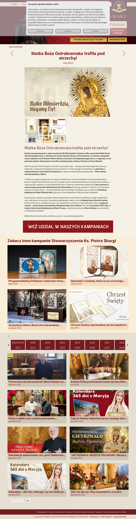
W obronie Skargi (80, 512)
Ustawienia (68, 31)
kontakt (123, 512)
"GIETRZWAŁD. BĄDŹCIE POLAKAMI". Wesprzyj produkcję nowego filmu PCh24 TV (99, 456)
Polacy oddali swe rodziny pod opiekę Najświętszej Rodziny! (32, 420)
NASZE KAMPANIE (16, 47)
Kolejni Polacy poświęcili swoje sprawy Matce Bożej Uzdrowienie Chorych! (99, 383)
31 (28, 501)
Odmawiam (40, 31)
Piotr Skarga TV (106, 517)
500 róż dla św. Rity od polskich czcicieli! (96, 491)
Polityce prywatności (94, 12)
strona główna (42, 512)
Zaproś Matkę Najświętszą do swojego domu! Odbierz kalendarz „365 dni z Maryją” (99, 420)
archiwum (90, 512)
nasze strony (59, 512)
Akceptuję (95, 31)
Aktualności (94, 517)
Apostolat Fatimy (120, 517)
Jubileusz (69, 512)
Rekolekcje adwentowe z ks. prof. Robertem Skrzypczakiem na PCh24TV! (36, 456)
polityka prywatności (112, 512)
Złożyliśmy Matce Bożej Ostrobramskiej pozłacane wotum (34, 326)
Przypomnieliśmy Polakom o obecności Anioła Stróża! (37, 282)
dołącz (51, 512)
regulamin (99, 512)
